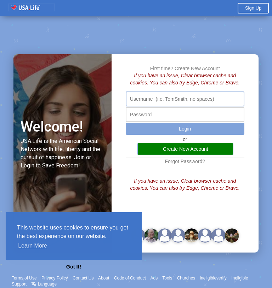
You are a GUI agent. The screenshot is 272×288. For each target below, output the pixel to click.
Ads (154, 278)
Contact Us (83, 278)
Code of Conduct (130, 278)
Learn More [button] (32, 246)
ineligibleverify (213, 278)
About (103, 278)
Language (44, 284)
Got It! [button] (73, 267)
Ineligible (239, 278)
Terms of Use (24, 278)
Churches (186, 278)
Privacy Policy (54, 278)
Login (185, 129)
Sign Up (253, 8)
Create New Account (197, 68)
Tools (167, 278)
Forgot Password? (185, 161)
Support (19, 284)
